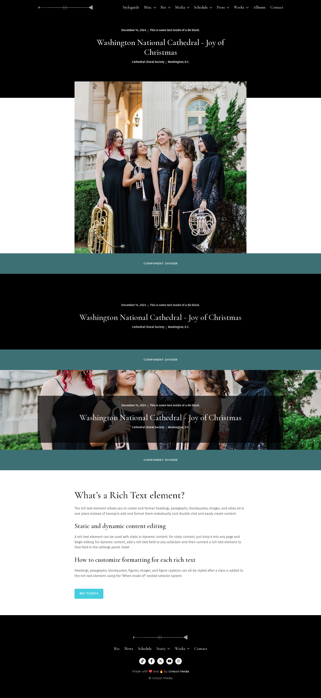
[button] (150, 7)
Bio (117, 648)
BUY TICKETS (89, 593)
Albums (259, 7)
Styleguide (131, 7)
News (128, 648)
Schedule (145, 648)
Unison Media (178, 671)
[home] (66, 7)
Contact (276, 7)
